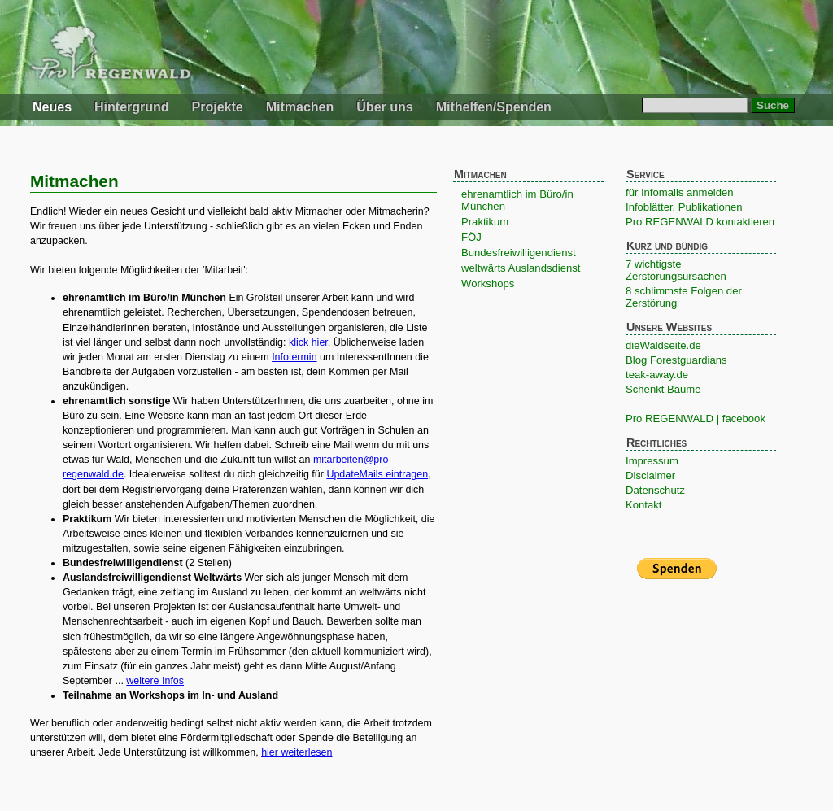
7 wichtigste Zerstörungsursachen (676, 270)
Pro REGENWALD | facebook (695, 418)
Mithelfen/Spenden (494, 107)
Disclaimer (650, 475)
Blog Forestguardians (676, 360)
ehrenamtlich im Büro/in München (517, 200)
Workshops (487, 283)
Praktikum (484, 222)
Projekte (217, 107)
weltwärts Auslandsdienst (520, 268)
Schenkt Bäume (663, 389)
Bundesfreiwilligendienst (518, 252)
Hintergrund (131, 107)
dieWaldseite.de (663, 345)
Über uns (384, 107)
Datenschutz (655, 490)
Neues (52, 107)
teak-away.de (657, 374)
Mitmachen (300, 107)
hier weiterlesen (296, 752)
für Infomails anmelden (680, 192)
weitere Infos (155, 681)
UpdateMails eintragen (377, 474)
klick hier (308, 342)
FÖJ (471, 237)
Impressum (652, 461)
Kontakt (643, 505)
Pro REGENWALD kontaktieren (700, 222)
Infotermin (294, 357)
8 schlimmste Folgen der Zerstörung (684, 297)
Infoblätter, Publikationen (684, 207)
